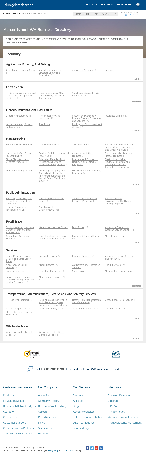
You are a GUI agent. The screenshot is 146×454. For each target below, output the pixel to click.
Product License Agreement (125, 422)
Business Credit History (52, 406)
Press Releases (47, 417)
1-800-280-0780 (131, 15)
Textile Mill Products (82, 145)
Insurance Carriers (114, 116)
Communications (113, 309)
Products (8, 395)
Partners (78, 395)
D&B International (83, 422)
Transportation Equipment (19, 171)
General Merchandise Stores (53, 227)
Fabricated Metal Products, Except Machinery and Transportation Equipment (52, 162)
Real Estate (44, 124)
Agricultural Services (82, 70)
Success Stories (47, 428)
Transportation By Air (49, 309)
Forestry (109, 70)
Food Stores (78, 227)
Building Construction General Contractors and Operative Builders (21, 95)
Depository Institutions (17, 116)
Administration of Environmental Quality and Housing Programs (118, 201)
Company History (48, 400)
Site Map (113, 400)
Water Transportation (16, 309)
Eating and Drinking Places (85, 236)
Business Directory (119, 395)
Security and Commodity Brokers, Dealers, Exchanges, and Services (86, 118)
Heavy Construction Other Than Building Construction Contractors (52, 95)
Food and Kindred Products (19, 145)
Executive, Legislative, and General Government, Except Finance (20, 201)
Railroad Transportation (18, 300)
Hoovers (43, 433)
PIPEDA (112, 406)
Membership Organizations (118, 271)
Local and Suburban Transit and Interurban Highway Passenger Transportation (53, 302)
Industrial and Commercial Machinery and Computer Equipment (85, 162)
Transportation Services (84, 309)
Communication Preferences (20, 428)
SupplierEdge (81, 428)
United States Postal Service (119, 300)
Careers (42, 411)
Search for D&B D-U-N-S (18, 433)
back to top (136, 79)
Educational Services (49, 271)
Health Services (113, 265)
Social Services (79, 271)
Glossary (8, 411)
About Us (43, 395)
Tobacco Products (48, 145)
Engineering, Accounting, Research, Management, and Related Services (20, 280)
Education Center (13, 400)
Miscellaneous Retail (115, 236)
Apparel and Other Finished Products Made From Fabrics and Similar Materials (119, 147)
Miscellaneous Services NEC (53, 277)
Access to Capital (83, 411)
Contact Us (10, 417)
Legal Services (13, 271)
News (41, 422)
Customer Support (14, 422)
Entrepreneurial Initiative (88, 417)
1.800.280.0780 (53, 369)
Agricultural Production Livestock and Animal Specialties (50, 73)
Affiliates (78, 400)
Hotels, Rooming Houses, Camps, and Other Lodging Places (19, 259)
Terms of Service (69, 451)
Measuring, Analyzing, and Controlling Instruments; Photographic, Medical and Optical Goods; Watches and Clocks (53, 176)
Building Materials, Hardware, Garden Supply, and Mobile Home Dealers (20, 230)
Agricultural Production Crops (20, 70)
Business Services (81, 256)
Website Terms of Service (123, 417)
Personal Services (48, 256)
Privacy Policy (116, 411)
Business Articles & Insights (19, 406)
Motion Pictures (46, 265)
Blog (76, 406)
